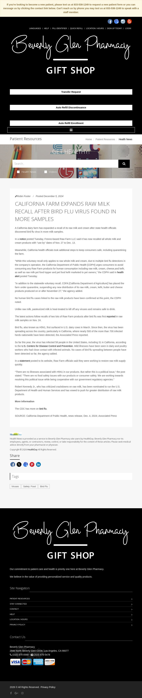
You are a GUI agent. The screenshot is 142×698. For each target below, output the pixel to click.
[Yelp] (129, 21)
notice (23, 239)
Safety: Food (29, 486)
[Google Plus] (16, 693)
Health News (26, 171)
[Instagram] (123, 21)
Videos (50, 171)
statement (25, 360)
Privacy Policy (17, 625)
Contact (14, 609)
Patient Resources (105, 139)
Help (46, 28)
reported (111, 316)
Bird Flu (44, 486)
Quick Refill (76, 28)
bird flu (42, 408)
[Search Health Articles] (65, 164)
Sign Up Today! (114, 28)
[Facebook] (110, 21)
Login (128, 28)
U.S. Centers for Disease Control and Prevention (47, 346)
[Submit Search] (124, 164)
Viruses (15, 486)
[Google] (116, 21)
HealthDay (32, 449)
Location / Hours (95, 28)
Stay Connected (18, 604)
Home (89, 139)
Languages (35, 28)
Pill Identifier (59, 28)
